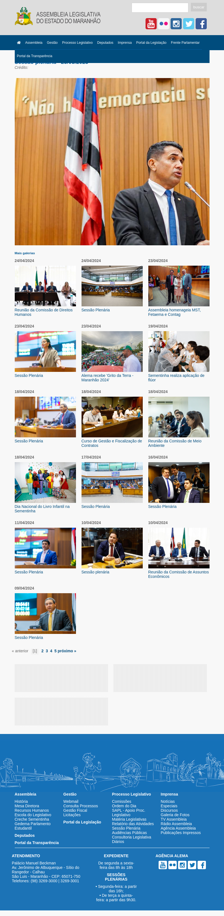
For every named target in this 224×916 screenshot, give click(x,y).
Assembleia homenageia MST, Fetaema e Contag (174, 312)
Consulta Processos (80, 806)
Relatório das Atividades (133, 824)
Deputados (105, 43)
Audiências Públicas (129, 832)
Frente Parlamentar (185, 43)
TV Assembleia (174, 819)
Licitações (72, 815)
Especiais (169, 806)
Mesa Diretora (27, 806)
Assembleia (34, 43)
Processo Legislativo (77, 43)
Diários (118, 841)
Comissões (121, 801)
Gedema (22, 824)
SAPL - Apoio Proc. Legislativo (128, 812)
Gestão (52, 43)
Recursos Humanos (32, 810)
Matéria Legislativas (129, 819)
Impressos (192, 832)
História (21, 801)
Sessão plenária (95, 572)
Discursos (169, 810)
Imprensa (125, 43)
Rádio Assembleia (176, 824)
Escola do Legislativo (33, 815)
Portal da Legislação (151, 43)
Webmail (70, 801)
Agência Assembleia (178, 828)
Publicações (171, 832)
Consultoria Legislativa (131, 837)
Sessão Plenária (96, 310)
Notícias (168, 801)
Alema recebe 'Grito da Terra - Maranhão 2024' (108, 377)
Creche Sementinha (32, 819)
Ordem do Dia (124, 806)
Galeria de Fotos (175, 815)
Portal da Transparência (34, 56)
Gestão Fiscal (75, 810)
